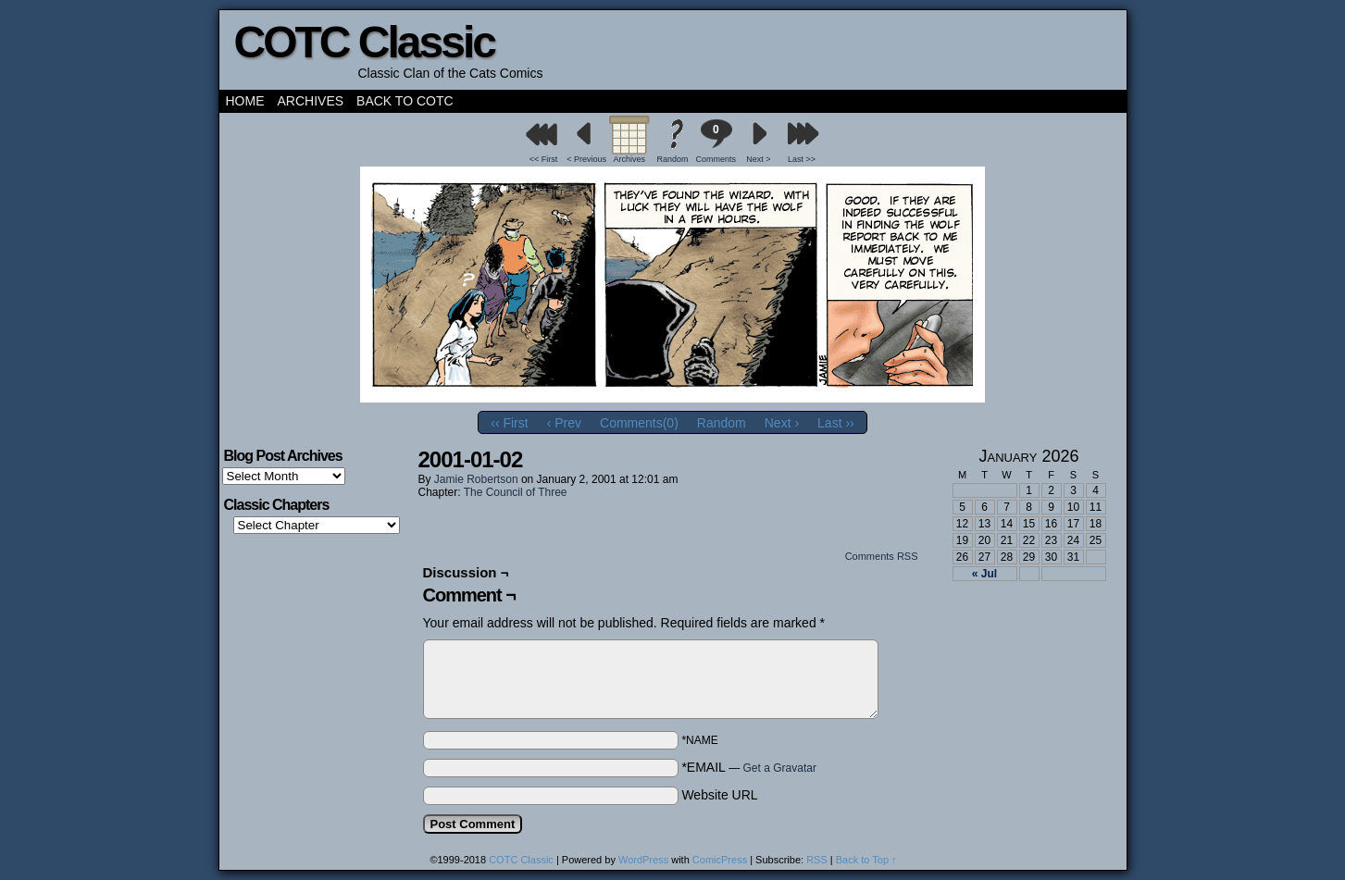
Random (672, 159)
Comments (715, 141)
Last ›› (835, 422)
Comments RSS (881, 556)
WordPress (643, 859)
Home (245, 100)
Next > (758, 159)
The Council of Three (515, 492)
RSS (817, 859)
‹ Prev (564, 422)
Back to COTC (405, 100)
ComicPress (719, 859)
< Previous (586, 159)
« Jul (984, 573)
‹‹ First (509, 422)
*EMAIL (748, 767)
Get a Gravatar (779, 768)
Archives (311, 100)
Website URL (719, 794)
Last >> (802, 159)
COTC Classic (364, 42)
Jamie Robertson (476, 479)
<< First (543, 159)
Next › (782, 422)
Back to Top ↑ (866, 859)
